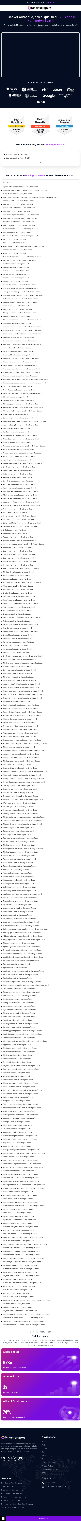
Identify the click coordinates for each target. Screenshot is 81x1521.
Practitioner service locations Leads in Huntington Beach (24, 1325)
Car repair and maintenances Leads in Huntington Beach (24, 446)
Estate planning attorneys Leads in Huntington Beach (22, 715)
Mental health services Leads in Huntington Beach (21, 757)
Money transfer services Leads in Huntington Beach (22, 320)
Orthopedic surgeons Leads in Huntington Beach (21, 1150)
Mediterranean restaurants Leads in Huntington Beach (23, 663)
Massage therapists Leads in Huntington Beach (20, 1024)
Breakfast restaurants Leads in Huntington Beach (21, 1174)
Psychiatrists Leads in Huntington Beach (17, 905)
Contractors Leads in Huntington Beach (17, 316)
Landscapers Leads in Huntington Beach (18, 999)
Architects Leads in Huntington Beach (17, 348)
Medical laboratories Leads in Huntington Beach (20, 852)
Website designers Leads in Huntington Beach (20, 719)
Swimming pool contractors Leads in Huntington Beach (23, 799)
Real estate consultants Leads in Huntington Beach (21, 369)
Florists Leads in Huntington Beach (16, 645)
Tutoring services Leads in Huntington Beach (19, 859)
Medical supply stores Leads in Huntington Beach (21, 761)
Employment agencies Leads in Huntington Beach (21, 372)
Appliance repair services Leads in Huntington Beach (22, 894)
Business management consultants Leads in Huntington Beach (26, 190)
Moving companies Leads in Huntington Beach (20, 729)
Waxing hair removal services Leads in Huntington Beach (24, 1185)
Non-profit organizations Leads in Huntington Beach (22, 257)
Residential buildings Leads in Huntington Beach (20, 1265)
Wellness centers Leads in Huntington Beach (19, 880)
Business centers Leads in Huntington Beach (19, 341)
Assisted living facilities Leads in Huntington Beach (21, 684)
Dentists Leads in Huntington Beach (16, 264)
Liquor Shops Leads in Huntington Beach (18, 635)
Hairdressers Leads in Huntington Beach (18, 1097)
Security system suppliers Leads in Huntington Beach (22, 694)
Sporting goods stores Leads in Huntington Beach (21, 947)
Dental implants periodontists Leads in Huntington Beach (24, 1206)
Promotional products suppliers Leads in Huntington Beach (24, 383)
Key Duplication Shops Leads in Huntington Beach (21, 705)
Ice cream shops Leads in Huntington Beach (19, 516)
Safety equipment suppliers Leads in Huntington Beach (23, 778)
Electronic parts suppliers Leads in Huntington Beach (22, 950)
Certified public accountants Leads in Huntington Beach (23, 957)
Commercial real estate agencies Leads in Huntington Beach (25, 421)
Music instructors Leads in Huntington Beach (19, 680)
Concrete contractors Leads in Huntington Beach (21, 922)
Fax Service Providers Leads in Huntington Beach (21, 1251)
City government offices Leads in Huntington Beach (22, 617)
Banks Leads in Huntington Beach (15, 274)
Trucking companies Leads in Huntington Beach (20, 733)
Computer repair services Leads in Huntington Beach (22, 698)
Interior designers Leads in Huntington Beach (19, 362)
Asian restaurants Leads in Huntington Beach (19, 1111)
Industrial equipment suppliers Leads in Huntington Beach (24, 782)
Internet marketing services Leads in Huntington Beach (23, 295)
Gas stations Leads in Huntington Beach (17, 1290)
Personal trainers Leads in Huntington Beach (19, 866)
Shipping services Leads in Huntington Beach (20, 1139)
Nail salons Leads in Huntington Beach (17, 323)
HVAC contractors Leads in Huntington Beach (19, 803)
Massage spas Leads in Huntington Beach (18, 1209)
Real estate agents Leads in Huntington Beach (20, 218)
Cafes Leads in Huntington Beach (15, 414)
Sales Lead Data (7, 1486)
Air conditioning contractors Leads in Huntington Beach (23, 544)
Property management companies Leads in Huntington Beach (25, 379)
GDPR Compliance (49, 1463)
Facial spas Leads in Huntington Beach (17, 1213)
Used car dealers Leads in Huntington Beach (19, 736)
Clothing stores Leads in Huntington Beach (18, 204)
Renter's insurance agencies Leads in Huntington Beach (24, 1258)
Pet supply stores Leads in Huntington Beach (19, 891)
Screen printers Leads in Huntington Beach (19, 1027)
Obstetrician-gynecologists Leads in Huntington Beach (23, 1167)
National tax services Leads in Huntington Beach (21, 1269)
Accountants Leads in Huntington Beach (17, 306)
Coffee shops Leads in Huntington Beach (18, 509)
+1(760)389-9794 (51, 1483)
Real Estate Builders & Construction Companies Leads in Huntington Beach (30, 197)
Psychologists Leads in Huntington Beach (18, 806)
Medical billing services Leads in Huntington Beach (22, 982)
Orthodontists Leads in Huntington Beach (18, 1192)
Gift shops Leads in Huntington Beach (17, 638)
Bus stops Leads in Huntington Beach (17, 271)
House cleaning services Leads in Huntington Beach (22, 463)
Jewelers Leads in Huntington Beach (16, 1129)
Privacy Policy (47, 1466)
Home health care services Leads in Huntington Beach (23, 691)
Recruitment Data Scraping (11, 1493)
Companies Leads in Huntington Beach (17, 1132)
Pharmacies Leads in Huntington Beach (17, 250)
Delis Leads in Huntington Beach (15, 530)
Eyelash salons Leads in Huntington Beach (18, 1216)
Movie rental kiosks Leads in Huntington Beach (20, 1094)
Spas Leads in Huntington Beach (15, 968)
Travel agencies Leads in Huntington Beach (19, 607)
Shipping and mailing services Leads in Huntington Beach (24, 940)
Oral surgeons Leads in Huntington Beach (18, 1230)
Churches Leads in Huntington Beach (16, 652)
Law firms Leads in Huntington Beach (16, 428)
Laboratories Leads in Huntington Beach (18, 863)
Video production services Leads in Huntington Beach (23, 936)
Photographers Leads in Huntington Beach (18, 589)
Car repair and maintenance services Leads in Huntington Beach (27, 1300)
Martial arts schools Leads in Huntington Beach (20, 561)
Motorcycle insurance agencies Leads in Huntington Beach (25, 1244)
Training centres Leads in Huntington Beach (19, 785)
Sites (44, 1456)
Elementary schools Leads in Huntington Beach (20, 796)
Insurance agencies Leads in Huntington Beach (20, 288)
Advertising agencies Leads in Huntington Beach (21, 708)
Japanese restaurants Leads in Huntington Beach (21, 502)
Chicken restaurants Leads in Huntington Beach (20, 495)
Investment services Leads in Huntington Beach (20, 810)
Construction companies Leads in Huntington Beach (22, 1283)
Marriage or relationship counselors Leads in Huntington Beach (26, 1314)
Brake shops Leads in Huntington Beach (18, 1199)
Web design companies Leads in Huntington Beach (22, 1262)
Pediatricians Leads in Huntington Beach (18, 1080)
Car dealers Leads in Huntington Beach (17, 666)
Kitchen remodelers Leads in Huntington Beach (20, 376)
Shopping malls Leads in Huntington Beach (19, 201)
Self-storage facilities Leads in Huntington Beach (21, 603)
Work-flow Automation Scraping (13, 1507)
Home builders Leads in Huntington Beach (18, 355)
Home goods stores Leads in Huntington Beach (20, 1115)
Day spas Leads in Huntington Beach (16, 964)
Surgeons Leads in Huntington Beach (17, 1101)
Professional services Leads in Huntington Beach (21, 1181)
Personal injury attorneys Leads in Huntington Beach (22, 712)
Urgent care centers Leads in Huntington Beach (20, 624)
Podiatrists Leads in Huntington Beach (17, 1059)
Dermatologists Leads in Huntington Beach (18, 827)
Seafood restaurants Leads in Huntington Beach (20, 526)
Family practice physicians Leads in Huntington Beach (23, 849)
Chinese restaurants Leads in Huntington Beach (20, 498)
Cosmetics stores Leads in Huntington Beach (19, 390)
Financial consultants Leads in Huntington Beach (20, 901)
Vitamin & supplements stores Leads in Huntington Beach (24, 1321)
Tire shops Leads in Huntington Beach (17, 460)
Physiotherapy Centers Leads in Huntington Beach (21, 1066)
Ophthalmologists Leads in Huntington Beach (19, 1220)
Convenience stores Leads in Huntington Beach (20, 631)
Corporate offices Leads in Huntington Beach (19, 225)
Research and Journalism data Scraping (17, 1504)
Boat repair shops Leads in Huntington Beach (19, 996)
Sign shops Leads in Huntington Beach (17, 1143)
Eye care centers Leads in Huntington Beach (19, 1010)
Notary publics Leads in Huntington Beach (18, 1003)
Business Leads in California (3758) (19, 154)
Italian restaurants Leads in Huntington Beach (19, 488)
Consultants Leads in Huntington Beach (17, 194)
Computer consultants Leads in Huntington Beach (21, 358)
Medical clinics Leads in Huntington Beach (18, 572)
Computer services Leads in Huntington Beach (20, 789)
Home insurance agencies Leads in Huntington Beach (23, 1237)
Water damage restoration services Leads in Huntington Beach (26, 985)
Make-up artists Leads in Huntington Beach (19, 1087)
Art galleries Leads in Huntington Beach (17, 649)
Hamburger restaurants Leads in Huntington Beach (21, 505)
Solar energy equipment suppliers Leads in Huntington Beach (25, 929)
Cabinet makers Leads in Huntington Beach (19, 1017)
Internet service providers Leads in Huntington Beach (23, 954)
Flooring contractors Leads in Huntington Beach (20, 726)
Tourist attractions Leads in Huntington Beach (19, 554)
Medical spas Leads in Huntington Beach (18, 1055)
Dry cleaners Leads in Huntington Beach (18, 470)
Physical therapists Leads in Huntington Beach (20, 1311)
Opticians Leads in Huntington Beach (16, 1076)
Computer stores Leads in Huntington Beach (19, 908)
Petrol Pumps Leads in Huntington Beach (18, 477)
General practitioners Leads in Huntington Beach (21, 1118)
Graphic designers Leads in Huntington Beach (20, 722)
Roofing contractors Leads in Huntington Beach (20, 813)
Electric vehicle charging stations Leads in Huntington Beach (25, 743)
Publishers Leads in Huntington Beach (17, 575)
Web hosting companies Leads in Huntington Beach (22, 775)
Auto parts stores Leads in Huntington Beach (19, 449)
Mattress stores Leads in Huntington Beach (19, 1013)
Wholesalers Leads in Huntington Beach (18, 547)
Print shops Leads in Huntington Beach (17, 764)
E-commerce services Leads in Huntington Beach (21, 926)
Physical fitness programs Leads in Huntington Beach (22, 824)
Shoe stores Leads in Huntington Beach (17, 1125)
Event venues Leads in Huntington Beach (18, 551)
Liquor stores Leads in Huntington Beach (18, 1307)
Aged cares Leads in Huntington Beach (17, 1146)
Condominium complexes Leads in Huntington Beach (22, 740)
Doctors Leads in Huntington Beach (16, 267)
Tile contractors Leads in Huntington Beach (19, 989)
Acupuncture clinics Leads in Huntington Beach (20, 975)
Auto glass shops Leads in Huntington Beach (19, 1006)
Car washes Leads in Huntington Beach (17, 442)
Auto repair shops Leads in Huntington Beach (19, 1286)
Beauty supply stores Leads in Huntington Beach (21, 1160)
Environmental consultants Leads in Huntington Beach (22, 330)
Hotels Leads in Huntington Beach (15, 533)
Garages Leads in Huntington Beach (16, 1122)
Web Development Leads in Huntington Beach (20, 1272)
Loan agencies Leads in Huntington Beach (18, 884)
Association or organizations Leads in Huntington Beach (23, 246)
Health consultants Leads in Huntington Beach (20, 365)
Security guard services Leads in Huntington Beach (22, 933)
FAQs (44, 1445)
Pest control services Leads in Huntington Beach (21, 838)
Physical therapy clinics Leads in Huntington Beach (21, 1276)
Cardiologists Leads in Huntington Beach (18, 1223)
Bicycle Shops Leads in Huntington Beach (18, 481)
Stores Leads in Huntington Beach (15, 397)
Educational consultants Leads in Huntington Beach (22, 582)
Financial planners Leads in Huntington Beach (20, 285)
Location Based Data (50, 1470)
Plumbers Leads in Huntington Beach (16, 701)
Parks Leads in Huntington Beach (15, 239)
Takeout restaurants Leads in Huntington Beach (20, 1104)
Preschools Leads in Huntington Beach (17, 673)
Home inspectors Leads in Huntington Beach (19, 337)
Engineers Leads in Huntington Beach (17, 614)
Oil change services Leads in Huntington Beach (20, 1195)
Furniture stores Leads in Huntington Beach (19, 642)
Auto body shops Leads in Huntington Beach (19, 456)
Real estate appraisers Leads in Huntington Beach (21, 1069)
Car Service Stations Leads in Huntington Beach (20, 229)
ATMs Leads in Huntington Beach (15, 253)
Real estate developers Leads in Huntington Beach (22, 344)
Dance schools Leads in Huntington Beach (18, 831)
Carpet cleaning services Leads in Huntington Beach (22, 453)
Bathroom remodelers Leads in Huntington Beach (21, 1178)
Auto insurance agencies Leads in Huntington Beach (22, 327)
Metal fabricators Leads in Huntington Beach (19, 659)
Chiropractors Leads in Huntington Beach (18, 309)
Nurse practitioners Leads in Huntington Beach (20, 1234)
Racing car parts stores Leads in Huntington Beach (21, 992)
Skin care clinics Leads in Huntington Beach (19, 596)
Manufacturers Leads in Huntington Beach (18, 222)
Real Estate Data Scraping (11, 1483)
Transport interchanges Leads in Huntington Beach (22, 292)
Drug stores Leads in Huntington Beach (17, 579)
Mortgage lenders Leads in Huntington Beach (20, 313)
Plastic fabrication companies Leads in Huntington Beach (24, 817)
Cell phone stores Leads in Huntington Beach (19, 887)
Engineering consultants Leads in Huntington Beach (22, 334)
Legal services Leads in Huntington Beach (18, 351)
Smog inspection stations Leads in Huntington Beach (22, 1090)
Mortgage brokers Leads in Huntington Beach (20, 898)
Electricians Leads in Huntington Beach (17, 1279)
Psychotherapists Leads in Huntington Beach (19, 919)
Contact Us (50, 2)
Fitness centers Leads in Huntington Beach (19, 1157)
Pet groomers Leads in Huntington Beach (18, 474)
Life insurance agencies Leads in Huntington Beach (22, 1164)
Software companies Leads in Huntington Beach (21, 299)
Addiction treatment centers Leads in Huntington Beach (23, 971)
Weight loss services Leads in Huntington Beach (21, 568)
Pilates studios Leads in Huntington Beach (18, 877)
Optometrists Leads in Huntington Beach (18, 792)
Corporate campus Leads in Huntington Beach (20, 1136)
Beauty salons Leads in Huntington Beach (18, 1297)
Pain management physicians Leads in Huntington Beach (24, 1153)
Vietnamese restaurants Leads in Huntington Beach (22, 1108)
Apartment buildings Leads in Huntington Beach (20, 187)
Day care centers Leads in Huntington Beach (19, 670)
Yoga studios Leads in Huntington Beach (18, 873)
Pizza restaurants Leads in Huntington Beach (19, 484)
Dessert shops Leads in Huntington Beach (18, 1171)
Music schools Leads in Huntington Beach (18, 677)
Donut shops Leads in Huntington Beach (18, 912)
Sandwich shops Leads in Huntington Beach (19, 519)
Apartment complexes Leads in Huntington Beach (21, 425)
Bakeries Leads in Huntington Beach (16, 1304)
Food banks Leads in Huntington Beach (17, 1062)
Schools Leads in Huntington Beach (16, 278)
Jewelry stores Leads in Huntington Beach (18, 400)
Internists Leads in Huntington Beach (16, 1073)
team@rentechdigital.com (54, 1486)
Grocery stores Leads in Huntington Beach (18, 537)
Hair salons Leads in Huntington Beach (17, 211)
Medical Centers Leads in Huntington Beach (19, 845)
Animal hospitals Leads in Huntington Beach (19, 1052)
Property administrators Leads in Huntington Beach (21, 1255)
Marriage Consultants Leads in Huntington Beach (21, 1202)
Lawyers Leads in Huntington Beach (16, 281)
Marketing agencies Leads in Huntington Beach (20, 435)
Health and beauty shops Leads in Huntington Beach (22, 393)
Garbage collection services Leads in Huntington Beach (23, 750)
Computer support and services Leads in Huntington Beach (25, 771)
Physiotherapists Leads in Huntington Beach (19, 943)
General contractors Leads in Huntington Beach (20, 302)
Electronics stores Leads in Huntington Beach (19, 467)
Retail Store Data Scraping (11, 1500)
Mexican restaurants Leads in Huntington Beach (20, 236)
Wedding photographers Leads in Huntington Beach (22, 1031)
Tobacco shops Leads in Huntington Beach (19, 1038)
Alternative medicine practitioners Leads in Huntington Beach (25, 1041)
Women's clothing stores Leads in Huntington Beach (22, 411)
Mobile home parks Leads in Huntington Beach (20, 1083)
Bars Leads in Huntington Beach (15, 512)
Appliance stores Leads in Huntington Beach (19, 540)
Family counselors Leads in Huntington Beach (20, 1048)
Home (44, 1441)
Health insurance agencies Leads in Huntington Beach (23, 1034)
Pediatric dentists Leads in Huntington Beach (19, 600)
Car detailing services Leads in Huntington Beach (21, 439)
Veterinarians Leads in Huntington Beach (18, 1020)
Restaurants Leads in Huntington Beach (17, 232)
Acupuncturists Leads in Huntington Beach (18, 1241)
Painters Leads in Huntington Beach (16, 432)
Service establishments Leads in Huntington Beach (21, 1248)
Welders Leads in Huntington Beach (16, 870)
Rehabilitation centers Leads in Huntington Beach (21, 687)
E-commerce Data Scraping (12, 1490)
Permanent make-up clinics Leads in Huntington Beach (23, 407)
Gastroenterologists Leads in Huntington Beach (20, 1227)
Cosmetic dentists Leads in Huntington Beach (19, 260)
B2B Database (47, 1473)
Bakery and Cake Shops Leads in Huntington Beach (22, 523)
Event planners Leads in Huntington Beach (18, 558)
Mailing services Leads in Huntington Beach (19, 747)
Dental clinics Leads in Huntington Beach (18, 593)
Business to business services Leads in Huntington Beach (24, 1318)
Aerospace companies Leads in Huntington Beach (21, 754)
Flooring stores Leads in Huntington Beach (18, 565)
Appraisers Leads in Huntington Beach (17, 1045)
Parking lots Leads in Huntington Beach (17, 610)
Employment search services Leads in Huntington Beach (24, 1188)
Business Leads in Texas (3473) (18, 158)
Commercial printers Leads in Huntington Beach (20, 768)
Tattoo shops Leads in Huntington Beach (18, 386)
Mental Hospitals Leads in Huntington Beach (19, 856)
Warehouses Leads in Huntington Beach (18, 586)
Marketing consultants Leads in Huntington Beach (21, 404)
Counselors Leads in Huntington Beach (17, 915)
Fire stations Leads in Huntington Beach (17, 628)
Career (44, 1449)
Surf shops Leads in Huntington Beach (17, 834)
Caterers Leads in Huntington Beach (16, 621)
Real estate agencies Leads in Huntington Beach (21, 215)
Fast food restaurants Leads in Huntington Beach (21, 491)
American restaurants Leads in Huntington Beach (21, 961)
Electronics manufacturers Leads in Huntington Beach (22, 656)
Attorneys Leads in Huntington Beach (16, 1293)
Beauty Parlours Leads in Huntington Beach (19, 208)
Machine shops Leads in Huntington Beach (19, 842)
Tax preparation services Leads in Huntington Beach (22, 820)
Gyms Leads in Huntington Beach (15, 243)
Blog (43, 1452)
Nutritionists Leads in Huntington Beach (17, 978)
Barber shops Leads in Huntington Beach (18, 418)
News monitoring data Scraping (13, 1497)
